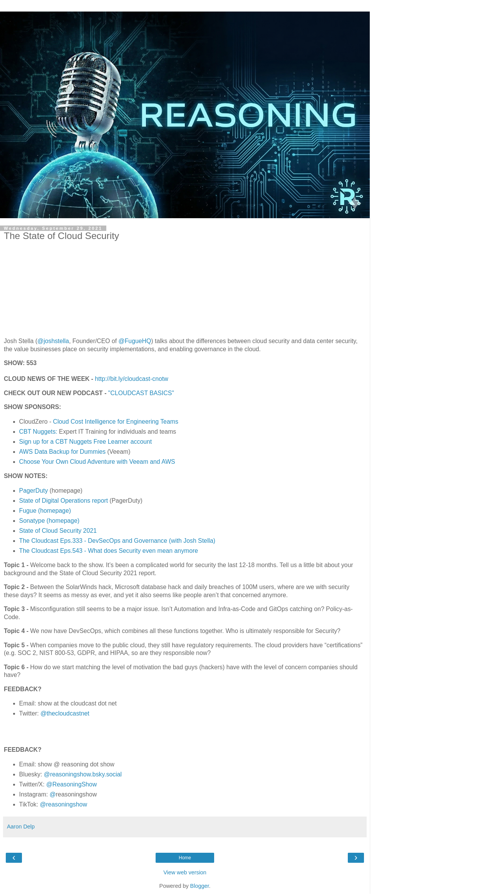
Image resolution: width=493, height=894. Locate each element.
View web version (184, 872)
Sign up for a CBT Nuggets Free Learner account (85, 441)
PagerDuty (33, 490)
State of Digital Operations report (63, 500)
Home (185, 857)
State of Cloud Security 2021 (58, 530)
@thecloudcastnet (64, 713)
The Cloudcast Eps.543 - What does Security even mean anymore (108, 550)
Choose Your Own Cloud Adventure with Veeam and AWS (97, 461)
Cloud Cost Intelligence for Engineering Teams (115, 421)
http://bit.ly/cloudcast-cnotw (131, 378)
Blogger (199, 886)
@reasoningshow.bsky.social (83, 774)
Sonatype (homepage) (49, 520)
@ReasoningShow (71, 784)
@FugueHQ (135, 341)
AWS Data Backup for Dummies (62, 451)
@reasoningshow (63, 804)
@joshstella (53, 341)
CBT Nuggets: (38, 431)
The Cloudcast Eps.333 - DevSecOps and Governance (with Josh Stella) (117, 540)
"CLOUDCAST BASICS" (141, 393)
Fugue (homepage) (45, 510)
